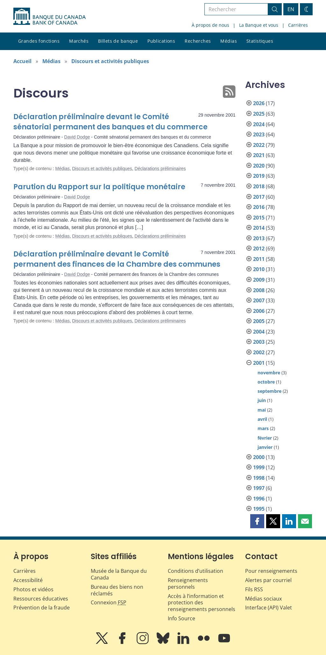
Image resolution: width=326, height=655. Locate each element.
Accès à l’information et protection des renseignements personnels (201, 603)
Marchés (79, 41)
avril (262, 419)
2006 (259, 310)
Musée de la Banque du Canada (119, 574)
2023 (259, 134)
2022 (259, 144)
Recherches (198, 41)
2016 (259, 207)
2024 (259, 124)
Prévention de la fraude (41, 607)
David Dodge (77, 137)
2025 (259, 113)
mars (263, 428)
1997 (259, 488)
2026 (259, 103)
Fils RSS (254, 589)
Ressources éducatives (40, 598)
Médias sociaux (263, 598)
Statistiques (259, 41)
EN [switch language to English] (290, 9)
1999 (259, 467)
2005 (259, 321)
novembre (269, 373)
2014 (259, 227)
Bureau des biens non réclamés (117, 590)
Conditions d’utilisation (195, 570)
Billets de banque (118, 41)
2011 (259, 259)
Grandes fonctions (39, 41)
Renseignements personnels (188, 583)
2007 (259, 300)
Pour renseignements (271, 570)
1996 (259, 498)
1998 (259, 477)
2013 (259, 238)
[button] (257, 521)
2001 (259, 362)
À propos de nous (210, 25)
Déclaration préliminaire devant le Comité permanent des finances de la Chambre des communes (116, 259)
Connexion (108, 602)
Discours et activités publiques (110, 61)
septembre (269, 391)
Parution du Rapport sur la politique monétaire (99, 187)
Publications (161, 41)
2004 (259, 331)
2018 (259, 186)
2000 (259, 457)
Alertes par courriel (268, 580)
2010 (259, 269)
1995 (259, 508)
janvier (265, 447)
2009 (259, 279)
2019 (259, 175)
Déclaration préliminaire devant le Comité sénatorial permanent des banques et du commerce (110, 122)
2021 (259, 155)
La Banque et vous (258, 25)
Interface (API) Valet (268, 607)
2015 (259, 217)
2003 (259, 341)
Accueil (22, 61)
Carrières (298, 25)
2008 (259, 290)
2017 (259, 196)
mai (262, 410)
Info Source (181, 618)
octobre (266, 382)
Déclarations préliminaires (160, 168)
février (265, 438)
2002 (259, 352)
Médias (228, 41)
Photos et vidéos (33, 589)
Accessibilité (28, 580)
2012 (259, 248)
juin (262, 400)
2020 (259, 165)
